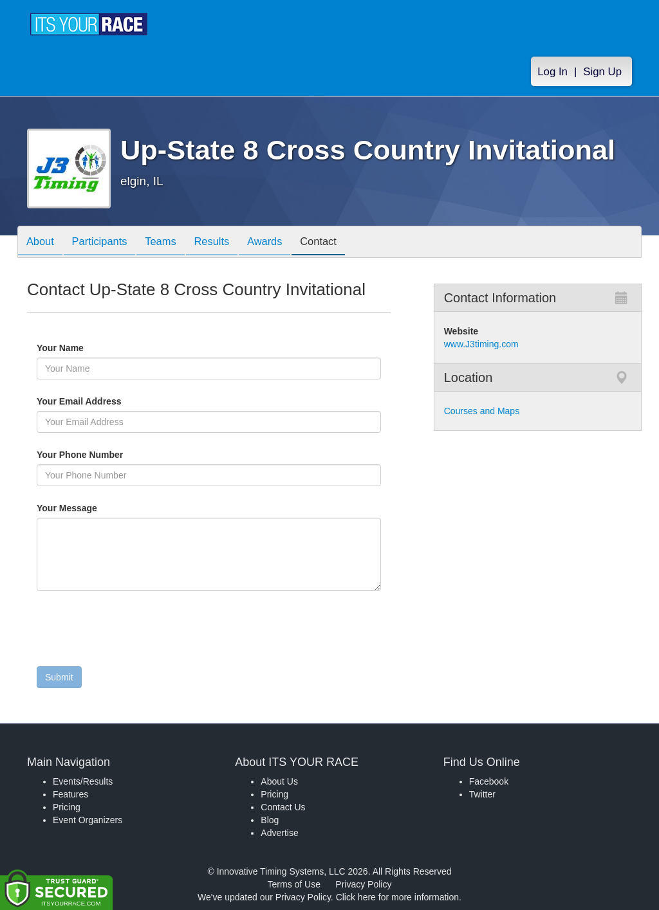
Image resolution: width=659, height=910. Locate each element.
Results (224, 243)
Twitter (482, 794)
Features (70, 794)
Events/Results (83, 781)
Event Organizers (87, 820)
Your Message (89, 508)
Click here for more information (397, 897)
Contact (338, 243)
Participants (105, 243)
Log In (552, 72)
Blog (270, 820)
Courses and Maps (482, 411)
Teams (169, 243)
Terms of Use (294, 884)
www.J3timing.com (481, 344)
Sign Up (602, 72)
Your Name (82, 348)
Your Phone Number (80, 455)
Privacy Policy (363, 884)
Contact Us (283, 807)
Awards (281, 243)
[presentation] (134, 631)
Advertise (279, 833)
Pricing (66, 807)
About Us (279, 781)
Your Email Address (129, 401)
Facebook (488, 781)
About (42, 243)
